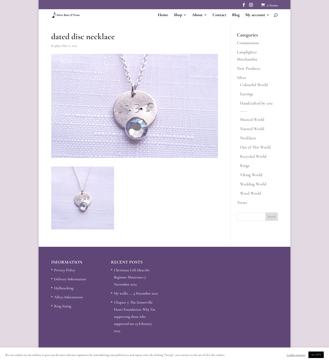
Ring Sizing (62, 306)
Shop (178, 15)
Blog (236, 15)
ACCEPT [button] (316, 354)
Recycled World (253, 156)
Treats (242, 202)
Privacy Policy (64, 270)
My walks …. (123, 293)
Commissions (248, 42)
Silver (241, 77)
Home (163, 15)
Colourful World (254, 84)
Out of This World (255, 147)
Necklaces (248, 138)
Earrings (246, 94)
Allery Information (68, 297)
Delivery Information (70, 279)
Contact (219, 15)
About (197, 15)
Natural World (252, 128)
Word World (250, 193)
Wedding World (253, 184)
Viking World (251, 174)
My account (255, 15)
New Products (248, 68)
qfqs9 (58, 46)
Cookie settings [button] (296, 355)
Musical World (252, 119)
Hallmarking (63, 288)
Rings (244, 165)
